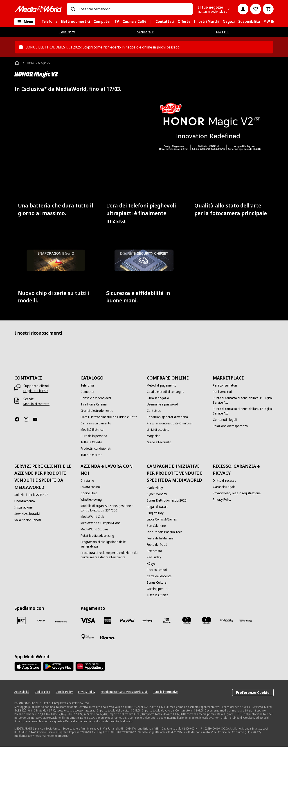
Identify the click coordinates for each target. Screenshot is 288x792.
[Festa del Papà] (157, 590)
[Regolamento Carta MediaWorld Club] (124, 737)
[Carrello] (268, 9)
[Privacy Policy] (222, 545)
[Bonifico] (246, 666)
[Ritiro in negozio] (158, 443)
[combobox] (134, 9)
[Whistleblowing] (91, 545)
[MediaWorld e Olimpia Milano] (101, 568)
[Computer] (87, 437)
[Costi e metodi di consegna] (165, 437)
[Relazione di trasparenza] (230, 471)
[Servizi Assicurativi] (27, 559)
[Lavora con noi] (91, 532)
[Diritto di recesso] (224, 526)
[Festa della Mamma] (160, 583)
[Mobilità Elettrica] (92, 475)
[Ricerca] (73, 9)
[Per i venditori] (222, 437)
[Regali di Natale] (157, 552)
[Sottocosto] (154, 596)
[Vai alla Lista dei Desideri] (255, 9)
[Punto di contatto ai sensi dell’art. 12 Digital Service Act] (243, 456)
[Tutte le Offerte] (91, 487)
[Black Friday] (155, 533)
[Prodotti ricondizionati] (96, 494)
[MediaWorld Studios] (94, 574)
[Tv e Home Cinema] (94, 449)
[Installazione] (23, 552)
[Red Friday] (154, 602)
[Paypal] (127, 666)
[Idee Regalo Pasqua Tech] (164, 577)
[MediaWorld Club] (92, 562)
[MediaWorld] (38, 9)
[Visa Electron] (167, 666)
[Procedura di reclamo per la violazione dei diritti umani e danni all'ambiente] (111, 600)
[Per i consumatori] (225, 430)
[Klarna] (107, 683)
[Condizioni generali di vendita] (167, 462)
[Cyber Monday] (157, 539)
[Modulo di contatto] (36, 449)
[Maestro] (206, 666)
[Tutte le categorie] (24, 21)
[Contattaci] (154, 456)
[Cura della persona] (94, 481)
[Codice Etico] (89, 538)
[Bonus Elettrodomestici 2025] (167, 545)
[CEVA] (41, 666)
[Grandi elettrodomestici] (97, 456)
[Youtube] (36, 464)
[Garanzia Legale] (224, 532)
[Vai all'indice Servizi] (27, 565)
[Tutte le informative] (165, 737)
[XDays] (151, 609)
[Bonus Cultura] (156, 628)
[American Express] (107, 666)
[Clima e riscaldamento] (96, 468)
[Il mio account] (243, 9)
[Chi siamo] (87, 526)
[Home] (17, 63)
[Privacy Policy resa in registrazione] (237, 538)
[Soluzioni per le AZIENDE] (31, 540)
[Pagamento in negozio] (88, 682)
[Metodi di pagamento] (161, 430)
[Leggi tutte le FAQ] (35, 436)
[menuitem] (49, 21)
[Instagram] (27, 464)
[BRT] (21, 666)
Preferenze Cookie (253, 737)
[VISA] (88, 666)
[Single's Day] (155, 558)
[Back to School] (157, 615)
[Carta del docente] (159, 621)
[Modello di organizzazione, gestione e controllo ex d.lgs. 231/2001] (111, 553)
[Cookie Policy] (64, 737)
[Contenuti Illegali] (225, 465)
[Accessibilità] (21, 737)
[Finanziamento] (24, 546)
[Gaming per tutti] (158, 634)
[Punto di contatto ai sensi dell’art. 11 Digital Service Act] (243, 445)
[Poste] (61, 666)
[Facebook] (18, 464)
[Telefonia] (87, 430)
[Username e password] (162, 449)
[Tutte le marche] (91, 500)
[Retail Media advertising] (97, 581)
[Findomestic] (226, 666)
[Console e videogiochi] (96, 443)
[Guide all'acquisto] (159, 487)
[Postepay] (147, 666)
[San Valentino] (156, 571)
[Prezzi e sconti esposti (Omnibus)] (170, 468)
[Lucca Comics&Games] (162, 564)
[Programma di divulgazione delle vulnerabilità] (111, 589)
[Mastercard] (187, 666)
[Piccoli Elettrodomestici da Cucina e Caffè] (109, 462)
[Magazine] (153, 481)
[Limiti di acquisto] (158, 475)
